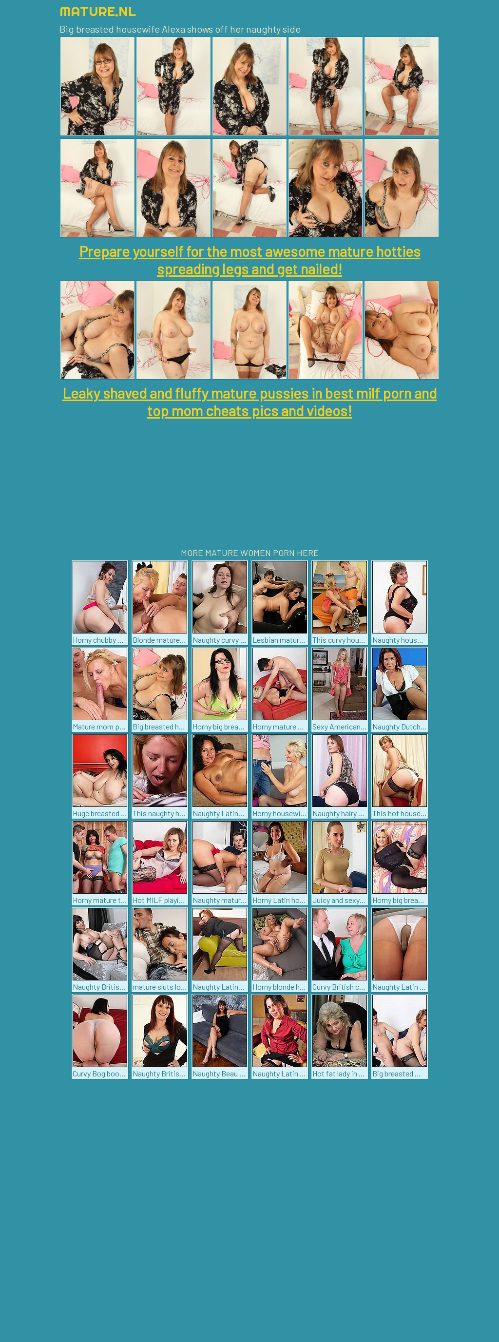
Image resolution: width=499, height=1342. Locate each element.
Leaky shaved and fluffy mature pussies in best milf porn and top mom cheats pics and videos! (249, 401)
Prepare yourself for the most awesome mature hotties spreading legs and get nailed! (250, 259)
